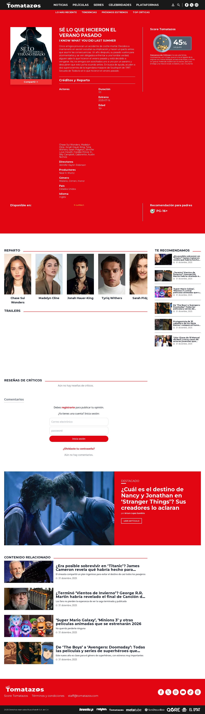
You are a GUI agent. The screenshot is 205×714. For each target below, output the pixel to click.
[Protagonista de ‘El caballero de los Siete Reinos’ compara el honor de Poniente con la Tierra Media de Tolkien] (163, 324)
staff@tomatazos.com (83, 696)
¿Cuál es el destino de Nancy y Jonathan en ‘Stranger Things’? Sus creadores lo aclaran (153, 498)
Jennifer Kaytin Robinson (72, 165)
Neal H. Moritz (67, 173)
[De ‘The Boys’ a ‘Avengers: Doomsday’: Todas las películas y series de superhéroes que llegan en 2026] (163, 308)
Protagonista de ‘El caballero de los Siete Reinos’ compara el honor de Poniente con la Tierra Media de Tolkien (186, 323)
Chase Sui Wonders (69, 144)
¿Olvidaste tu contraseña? (79, 448)
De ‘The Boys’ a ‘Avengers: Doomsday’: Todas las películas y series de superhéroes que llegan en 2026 (186, 307)
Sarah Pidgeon (76, 149)
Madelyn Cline (49, 298)
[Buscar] (178, 5)
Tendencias (89, 12)
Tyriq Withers (112, 298)
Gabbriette (81, 154)
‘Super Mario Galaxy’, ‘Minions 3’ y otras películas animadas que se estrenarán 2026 (187, 291)
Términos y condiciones (48, 696)
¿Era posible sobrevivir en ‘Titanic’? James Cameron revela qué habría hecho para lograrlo (186, 258)
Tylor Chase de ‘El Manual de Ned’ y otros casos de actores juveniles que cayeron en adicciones (186, 339)
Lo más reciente (66, 12)
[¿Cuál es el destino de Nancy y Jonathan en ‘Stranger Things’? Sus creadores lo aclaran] (59, 508)
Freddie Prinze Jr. (83, 152)
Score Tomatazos (16, 696)
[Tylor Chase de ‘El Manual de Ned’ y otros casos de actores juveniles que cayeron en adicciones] (163, 340)
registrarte (68, 407)
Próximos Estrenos (115, 12)
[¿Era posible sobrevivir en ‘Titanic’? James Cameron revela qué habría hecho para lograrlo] (163, 259)
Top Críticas (141, 12)
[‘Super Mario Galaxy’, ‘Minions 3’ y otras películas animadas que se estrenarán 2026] (163, 292)
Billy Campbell (66, 154)
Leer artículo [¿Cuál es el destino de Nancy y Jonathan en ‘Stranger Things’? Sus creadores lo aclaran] (131, 521)
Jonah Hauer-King (75, 147)
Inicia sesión (78, 438)
